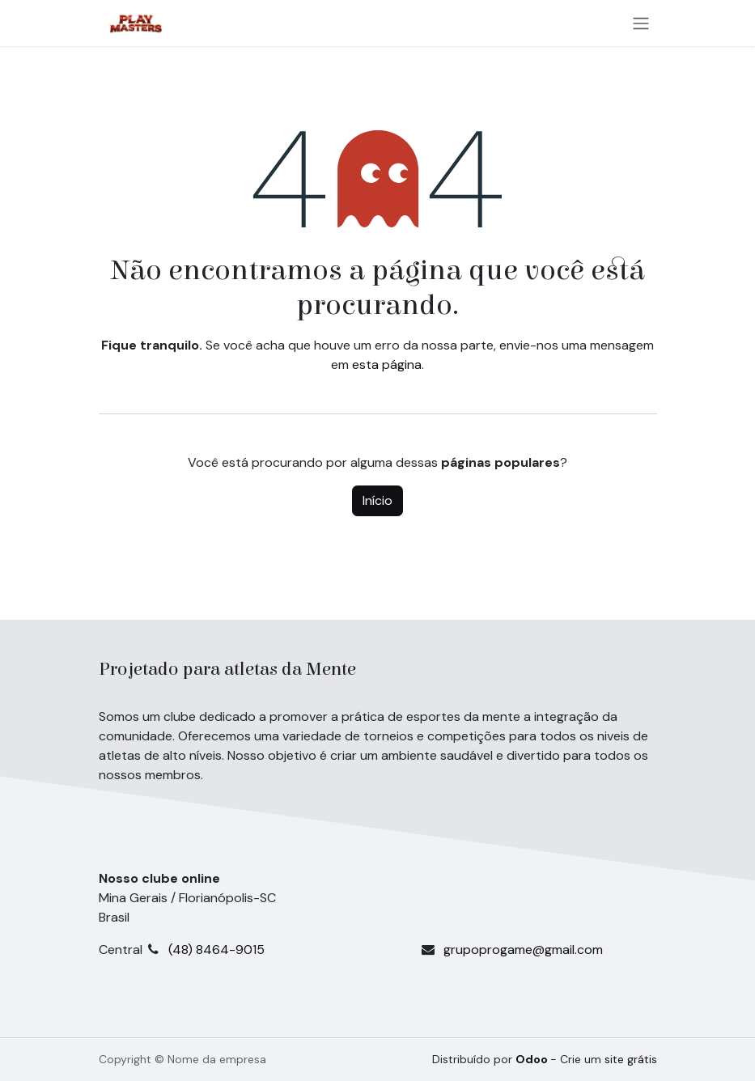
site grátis (630, 1059)
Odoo (532, 1059)
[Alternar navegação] (641, 23)
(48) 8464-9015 (294, 949)
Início (377, 500)
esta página (387, 364)
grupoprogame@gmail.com (523, 949)
